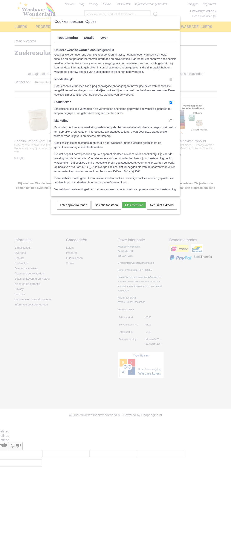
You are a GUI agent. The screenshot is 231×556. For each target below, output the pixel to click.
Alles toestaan (133, 205)
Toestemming (67, 37)
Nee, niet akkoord (162, 205)
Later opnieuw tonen (73, 205)
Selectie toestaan (106, 205)
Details (89, 37)
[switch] (171, 79)
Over (104, 37)
